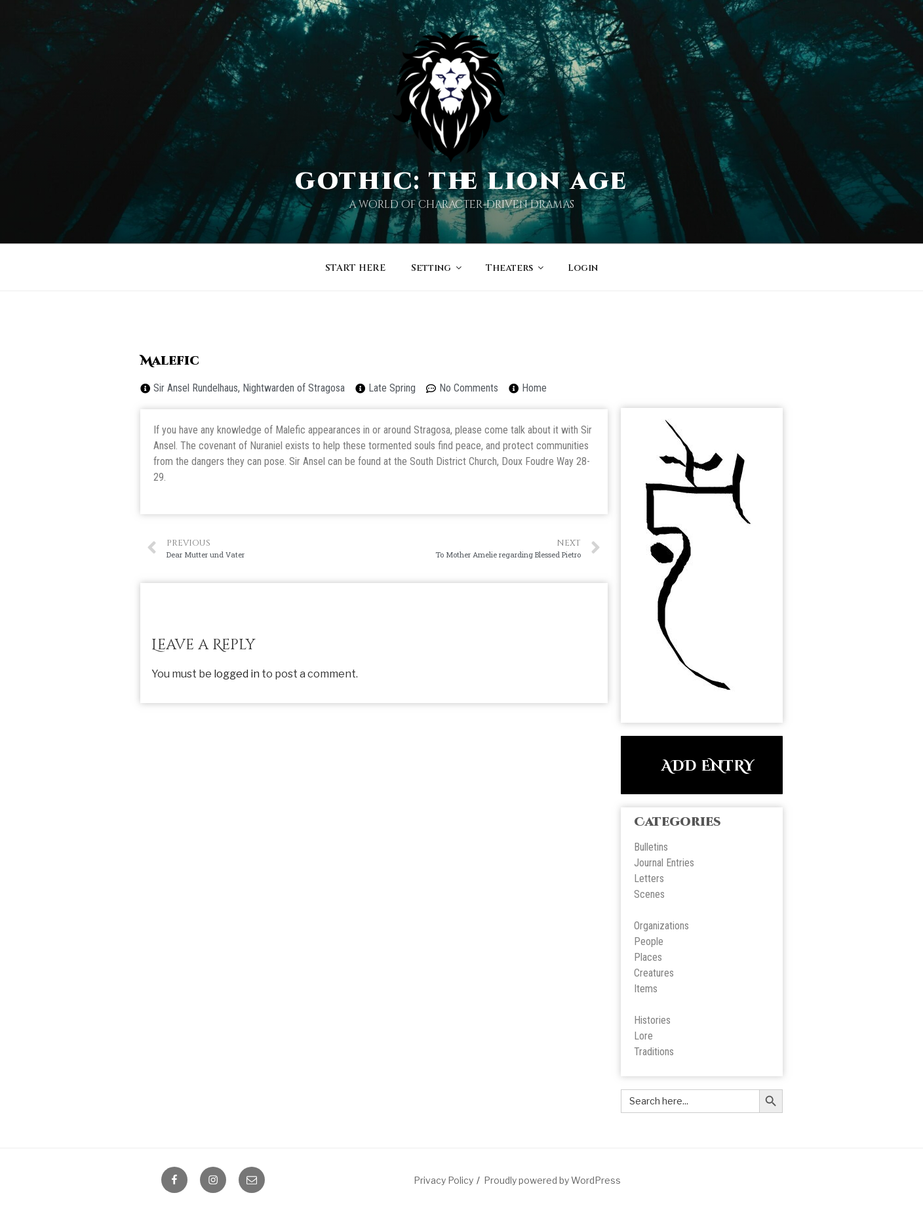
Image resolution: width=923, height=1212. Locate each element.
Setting (437, 268)
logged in (237, 674)
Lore (643, 1036)
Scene (647, 894)
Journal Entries (664, 863)
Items (646, 988)
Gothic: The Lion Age (462, 181)
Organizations (661, 925)
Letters (649, 878)
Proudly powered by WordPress (552, 1180)
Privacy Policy (443, 1180)
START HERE (355, 268)
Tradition (651, 1051)
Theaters (515, 268)
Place (646, 957)
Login (583, 268)
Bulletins (651, 847)
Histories (652, 1020)
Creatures (654, 973)
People (648, 941)
